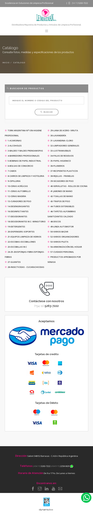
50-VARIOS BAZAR (58, 231)
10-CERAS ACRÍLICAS (16, 186)
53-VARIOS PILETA (58, 241)
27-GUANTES (13, 262)
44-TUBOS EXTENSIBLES (61, 206)
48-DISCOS (54, 221)
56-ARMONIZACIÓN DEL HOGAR (65, 246)
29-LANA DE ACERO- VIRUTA (63, 130)
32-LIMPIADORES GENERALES (63, 145)
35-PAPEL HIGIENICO (59, 160)
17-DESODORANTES (16, 216)
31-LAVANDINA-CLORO (60, 140)
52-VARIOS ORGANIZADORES (63, 236)
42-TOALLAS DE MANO (60, 196)
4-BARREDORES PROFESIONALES (22, 155)
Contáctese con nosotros (46, 301)
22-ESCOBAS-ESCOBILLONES (20, 241)
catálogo (19, 63)
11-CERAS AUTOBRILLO (18, 191)
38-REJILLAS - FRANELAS (61, 176)
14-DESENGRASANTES (17, 206)
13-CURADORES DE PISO (18, 201)
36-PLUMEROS (56, 165)
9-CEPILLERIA (13, 181)
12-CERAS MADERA (15, 196)
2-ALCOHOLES (13, 145)
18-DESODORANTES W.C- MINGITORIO (25, 221)
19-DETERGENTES (15, 226)
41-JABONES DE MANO (60, 191)
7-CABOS (10, 170)
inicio (6, 63)
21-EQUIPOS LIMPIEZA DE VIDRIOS (23, 236)
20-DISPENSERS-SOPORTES (19, 231)
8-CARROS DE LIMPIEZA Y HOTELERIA (24, 176)
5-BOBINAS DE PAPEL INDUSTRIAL (23, 160)
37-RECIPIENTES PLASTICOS (63, 170)
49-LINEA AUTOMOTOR (61, 226)
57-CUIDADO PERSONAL (61, 251)
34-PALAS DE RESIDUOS (61, 155)
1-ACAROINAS (13, 140)
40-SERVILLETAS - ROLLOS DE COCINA (67, 186)
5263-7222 (46, 306)
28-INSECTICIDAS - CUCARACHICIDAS (24, 267)
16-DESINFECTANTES (16, 211)
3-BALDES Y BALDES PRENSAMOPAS (24, 150)
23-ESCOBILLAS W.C (16, 246)
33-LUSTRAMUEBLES (59, 150)
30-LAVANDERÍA (57, 135)
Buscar (46, 112)
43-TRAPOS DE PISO (59, 201)
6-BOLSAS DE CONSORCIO (19, 165)
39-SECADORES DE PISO (60, 181)
